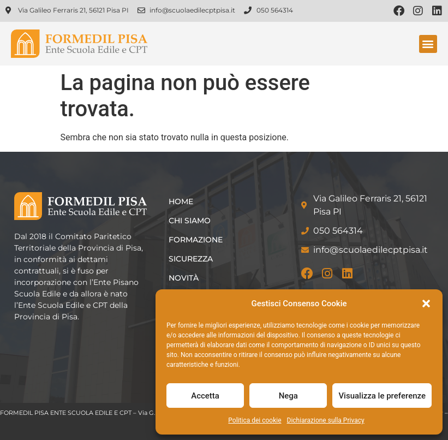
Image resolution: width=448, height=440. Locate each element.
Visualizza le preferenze (382, 396)
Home (181, 201)
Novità (184, 278)
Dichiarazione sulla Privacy (326, 420)
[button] (426, 303)
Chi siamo (190, 220)
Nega (288, 396)
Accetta (205, 396)
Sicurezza (191, 259)
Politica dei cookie (254, 420)
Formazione (196, 240)
